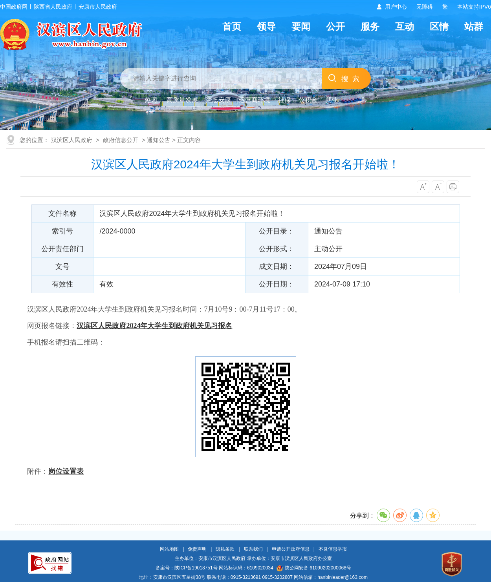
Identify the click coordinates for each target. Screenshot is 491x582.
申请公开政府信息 (291, 549)
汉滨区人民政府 (71, 140)
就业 (331, 100)
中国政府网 (13, 7)
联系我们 (253, 549)
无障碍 (424, 7)
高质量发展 (182, 100)
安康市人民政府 (98, 7)
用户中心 (396, 7)
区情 (439, 26)
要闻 (300, 26)
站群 (473, 26)
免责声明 (197, 549)
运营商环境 (254, 100)
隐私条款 (225, 549)
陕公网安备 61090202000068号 (314, 568)
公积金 (308, 100)
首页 (231, 26)
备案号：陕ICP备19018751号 (186, 568)
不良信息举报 (333, 549)
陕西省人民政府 (53, 7)
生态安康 (218, 100)
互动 (404, 26)
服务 (370, 26)
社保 (284, 100)
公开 (335, 26)
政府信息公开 (120, 140)
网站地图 (169, 549)
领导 (266, 26)
